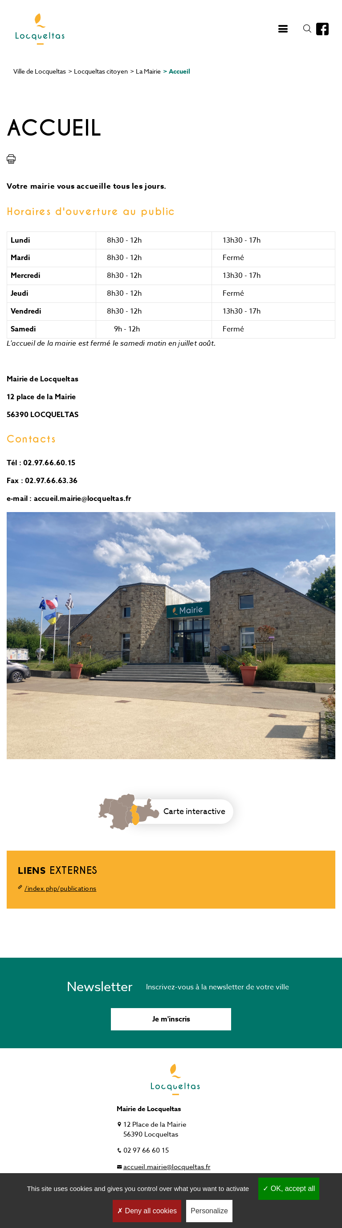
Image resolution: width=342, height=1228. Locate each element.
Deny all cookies (147, 1211)
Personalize (209, 1211)
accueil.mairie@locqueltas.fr (167, 1167)
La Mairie (148, 71)
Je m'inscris (171, 1019)
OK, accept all (289, 1188)
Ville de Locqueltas (39, 71)
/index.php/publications (60, 888)
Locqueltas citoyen (101, 71)
